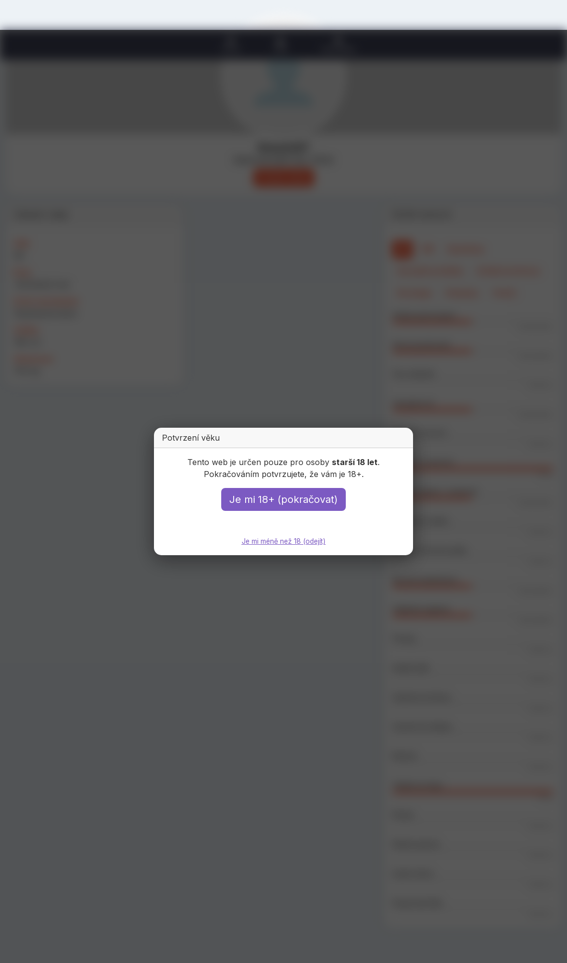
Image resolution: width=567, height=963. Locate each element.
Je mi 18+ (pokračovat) (283, 500)
